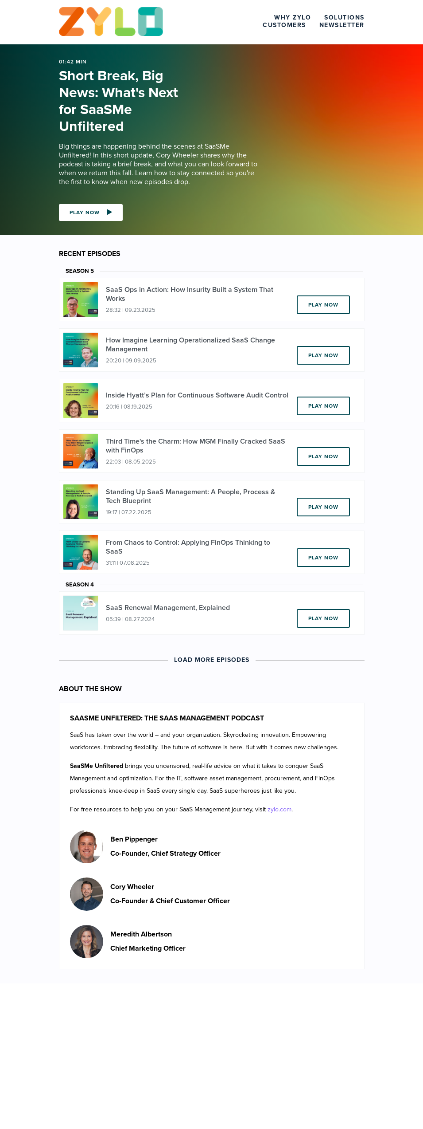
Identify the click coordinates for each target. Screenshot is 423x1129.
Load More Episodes (211, 660)
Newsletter (342, 25)
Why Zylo (292, 17)
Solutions (344, 17)
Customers (284, 25)
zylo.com (279, 809)
